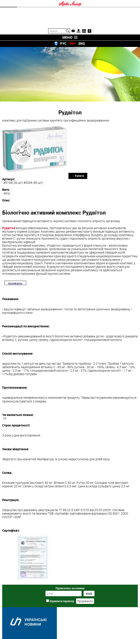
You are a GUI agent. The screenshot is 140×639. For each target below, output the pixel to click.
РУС (63, 43)
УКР (72, 43)
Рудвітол (8, 228)
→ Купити (78, 175)
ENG (82, 43)
